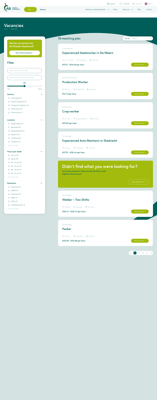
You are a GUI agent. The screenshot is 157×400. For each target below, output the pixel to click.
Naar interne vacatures (25, 55)
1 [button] (134, 259)
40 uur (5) (13, 158)
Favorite (124, 3)
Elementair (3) (14, 196)
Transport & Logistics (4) (18, 108)
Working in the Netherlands (95, 11)
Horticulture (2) (15, 111)
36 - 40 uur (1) (14, 168)
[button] (148, 4)
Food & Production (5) (17, 104)
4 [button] (146, 259)
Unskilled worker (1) (16, 207)
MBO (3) (12, 200)
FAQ (138, 11)
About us (126, 11)
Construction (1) (15, 115)
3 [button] (142, 259)
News (115, 11)
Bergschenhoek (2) (16, 133)
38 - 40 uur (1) (14, 172)
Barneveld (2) (14, 130)
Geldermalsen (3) (15, 126)
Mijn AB (136, 4)
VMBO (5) (13, 193)
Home (6, 31)
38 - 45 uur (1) (14, 176)
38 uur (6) (13, 161)
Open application (138, 187)
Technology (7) (15, 100)
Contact (149, 11)
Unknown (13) (14, 189)
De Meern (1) (14, 144)
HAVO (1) (12, 204)
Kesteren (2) (14, 137)
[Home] (13, 11)
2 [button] (138, 259)
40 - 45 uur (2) (15, 165)
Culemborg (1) (14, 140)
